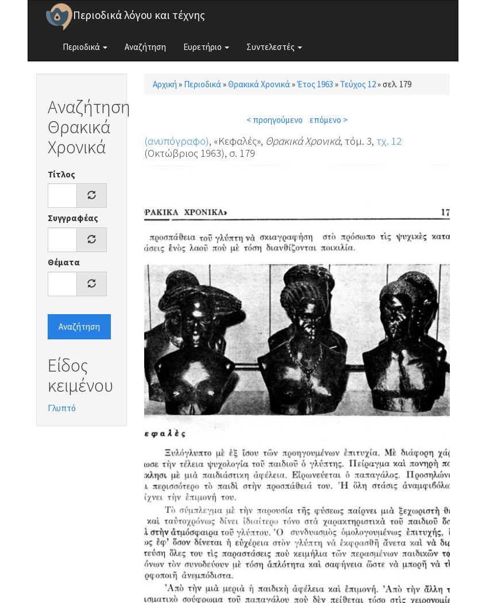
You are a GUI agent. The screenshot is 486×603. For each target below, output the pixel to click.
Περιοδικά (85, 46)
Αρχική (165, 84)
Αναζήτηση (145, 46)
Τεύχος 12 (358, 84)
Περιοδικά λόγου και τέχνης (139, 15)
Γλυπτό (62, 408)
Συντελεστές (274, 46)
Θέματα (64, 262)
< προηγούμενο (274, 119)
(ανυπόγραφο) (176, 141)
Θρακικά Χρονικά (259, 84)
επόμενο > (329, 119)
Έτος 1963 (315, 84)
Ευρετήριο (206, 46)
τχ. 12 (389, 141)
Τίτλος (61, 174)
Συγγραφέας (73, 217)
